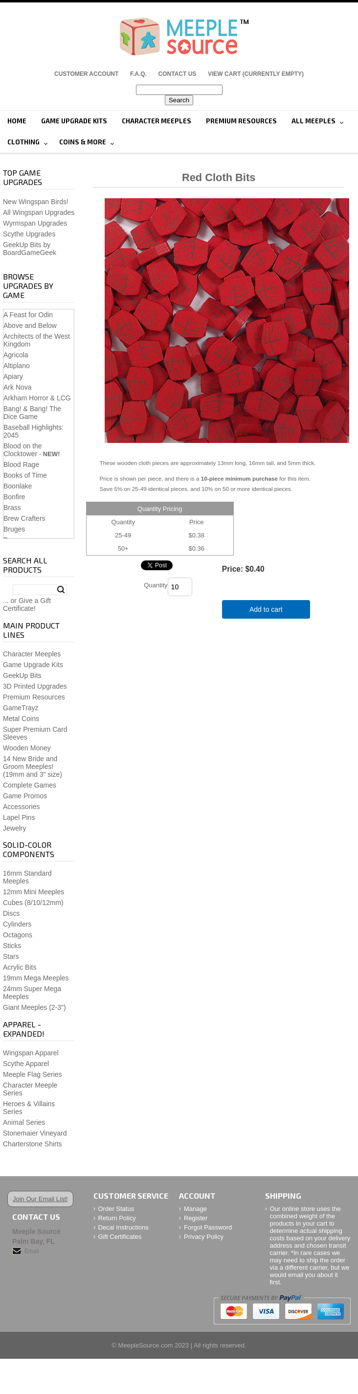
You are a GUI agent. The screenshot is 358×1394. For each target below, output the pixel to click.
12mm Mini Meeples (33, 892)
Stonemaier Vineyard (35, 1133)
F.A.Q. (138, 73)
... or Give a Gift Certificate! (27, 604)
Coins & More (82, 142)
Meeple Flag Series (32, 1074)
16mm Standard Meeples (27, 877)
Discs (11, 913)
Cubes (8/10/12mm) (33, 902)
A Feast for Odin (28, 315)
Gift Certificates (120, 1236)
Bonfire (14, 497)
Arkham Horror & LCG (37, 398)
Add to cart (266, 609)
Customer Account (86, 73)
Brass (12, 507)
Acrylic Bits (19, 967)
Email (31, 1251)
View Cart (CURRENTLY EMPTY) (256, 73)
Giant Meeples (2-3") (34, 1007)
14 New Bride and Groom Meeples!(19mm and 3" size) (32, 766)
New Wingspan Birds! (35, 202)
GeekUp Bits (22, 675)
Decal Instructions (123, 1227)
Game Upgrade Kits (74, 121)
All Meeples (313, 121)
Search (61, 589)
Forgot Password (208, 1227)
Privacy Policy (204, 1236)
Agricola (15, 355)
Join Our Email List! (40, 1199)
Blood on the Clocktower (22, 450)
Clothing (23, 142)
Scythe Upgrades (29, 234)
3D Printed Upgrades (35, 686)
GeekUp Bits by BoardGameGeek (29, 248)
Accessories (21, 807)
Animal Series (24, 1122)
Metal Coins (21, 718)
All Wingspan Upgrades (38, 212)
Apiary (13, 376)
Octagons (17, 935)
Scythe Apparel (26, 1064)
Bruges (14, 529)
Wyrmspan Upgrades (35, 223)
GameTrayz (21, 708)
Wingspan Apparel (31, 1053)
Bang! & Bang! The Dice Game (32, 412)
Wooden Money (27, 748)
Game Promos (25, 796)
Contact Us (177, 73)
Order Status (116, 1208)
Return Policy (117, 1218)
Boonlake (17, 486)
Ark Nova (17, 387)
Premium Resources (241, 121)
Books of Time (25, 475)
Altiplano (16, 366)
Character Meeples (156, 121)
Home (16, 121)
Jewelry (14, 828)
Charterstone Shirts (32, 1144)
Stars (11, 956)
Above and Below (30, 325)
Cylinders (17, 924)
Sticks (12, 946)
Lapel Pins (19, 817)
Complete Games (29, 785)
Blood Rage (21, 464)
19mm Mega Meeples (36, 978)
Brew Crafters (24, 518)
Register (195, 1218)
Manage (195, 1208)
